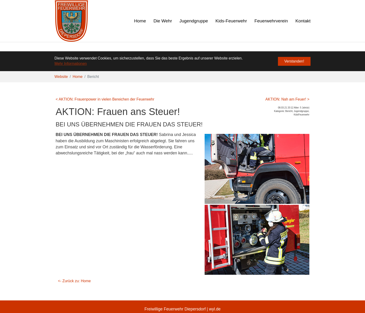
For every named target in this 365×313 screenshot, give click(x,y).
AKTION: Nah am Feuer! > (287, 99)
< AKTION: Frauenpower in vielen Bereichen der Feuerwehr (105, 99)
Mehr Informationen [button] (70, 64)
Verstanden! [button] (294, 61)
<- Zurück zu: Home (74, 281)
